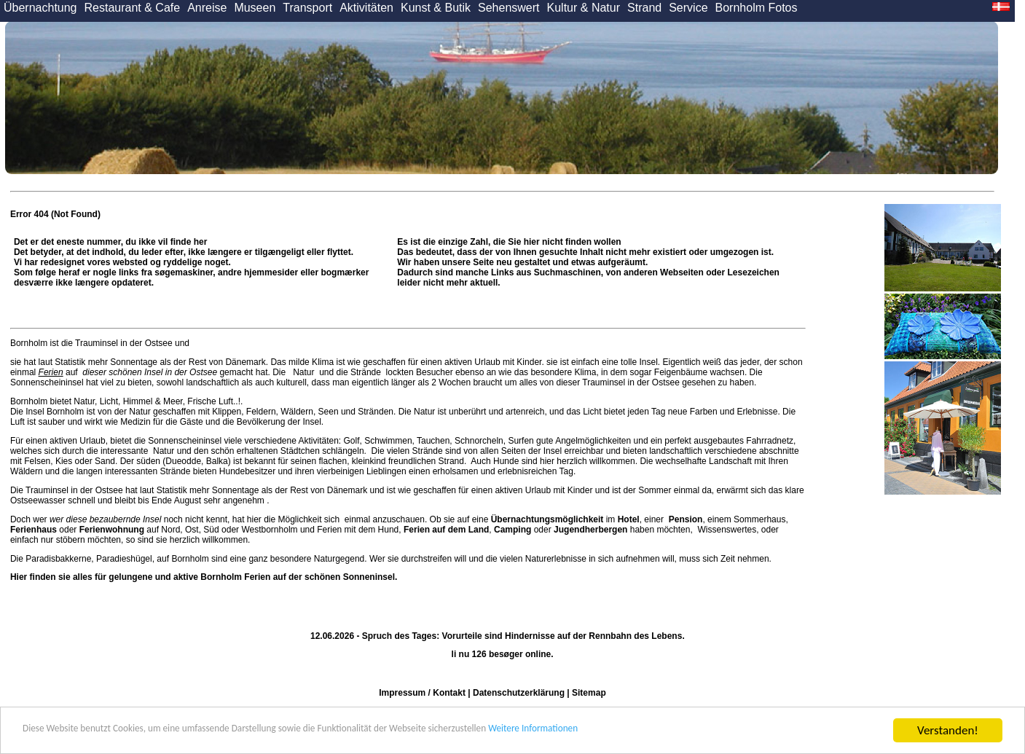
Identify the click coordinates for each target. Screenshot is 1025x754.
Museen (254, 7)
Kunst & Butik (436, 7)
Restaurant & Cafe (133, 7)
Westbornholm (269, 530)
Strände (366, 372)
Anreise (207, 7)
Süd (211, 530)
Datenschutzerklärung (519, 693)
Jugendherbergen (590, 530)
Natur (304, 372)
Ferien (51, 372)
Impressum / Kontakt (422, 693)
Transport (307, 7)
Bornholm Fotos (756, 7)
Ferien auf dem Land (446, 530)
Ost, (193, 530)
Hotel (629, 519)
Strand (644, 7)
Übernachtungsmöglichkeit (547, 519)
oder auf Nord (95, 530)
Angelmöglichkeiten (592, 441)
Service (688, 7)
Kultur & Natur (583, 7)
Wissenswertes (726, 530)
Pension (686, 519)
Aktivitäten (366, 7)
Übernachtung (40, 7)
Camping (512, 530)
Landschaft (730, 461)
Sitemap (589, 693)
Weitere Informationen (678, 731)
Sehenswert (509, 7)
